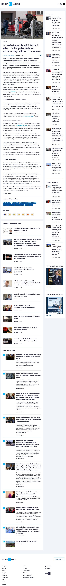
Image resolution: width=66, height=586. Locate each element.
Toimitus (25, 573)
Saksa (31, 205)
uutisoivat (13, 91)
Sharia (22, 205)
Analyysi (4, 573)
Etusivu (25, 568)
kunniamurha (15, 202)
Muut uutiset (11, 55)
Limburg (5, 205)
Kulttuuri (4, 580)
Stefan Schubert (7, 202)
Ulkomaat (5, 55)
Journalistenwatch (28, 116)
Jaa (39, 55)
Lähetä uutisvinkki (27, 575)
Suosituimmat (26, 570)
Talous (3, 570)
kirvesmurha (11, 205)
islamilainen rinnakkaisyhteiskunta (28, 202)
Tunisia (17, 205)
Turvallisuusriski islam (21, 125)
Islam (27, 205)
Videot (3, 582)
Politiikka (4, 568)
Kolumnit (4, 584)
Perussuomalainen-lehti (29, 577)
